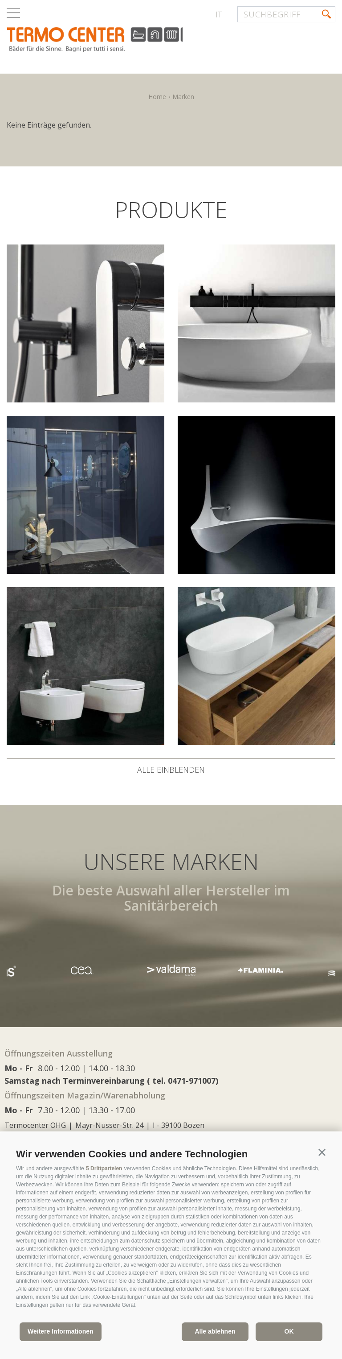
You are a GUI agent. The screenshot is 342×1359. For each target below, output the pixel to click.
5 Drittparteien (104, 1168)
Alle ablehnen (215, 1331)
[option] (171, 970)
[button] (322, 1152)
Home (157, 96)
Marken (183, 96)
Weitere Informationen (61, 1331)
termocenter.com (114, 41)
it (219, 14)
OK (289, 1331)
